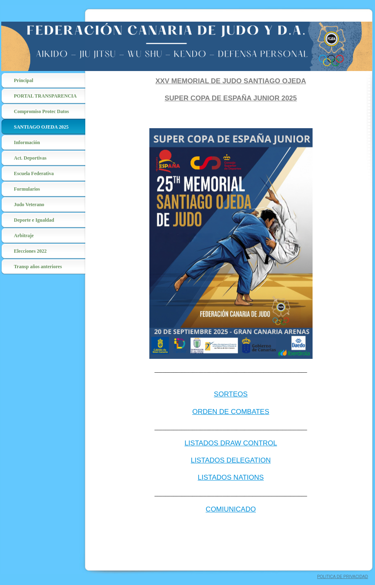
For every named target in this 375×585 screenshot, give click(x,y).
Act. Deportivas (30, 158)
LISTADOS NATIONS (231, 477)
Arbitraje (24, 235)
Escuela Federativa (34, 173)
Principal (23, 80)
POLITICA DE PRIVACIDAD (342, 576)
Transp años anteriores (38, 266)
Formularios (27, 189)
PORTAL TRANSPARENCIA (45, 96)
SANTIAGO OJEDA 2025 (41, 127)
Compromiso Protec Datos (41, 111)
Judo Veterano (29, 204)
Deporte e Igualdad (34, 220)
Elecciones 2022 (30, 251)
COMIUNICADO (231, 509)
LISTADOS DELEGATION (231, 460)
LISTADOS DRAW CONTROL (230, 443)
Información (27, 142)
